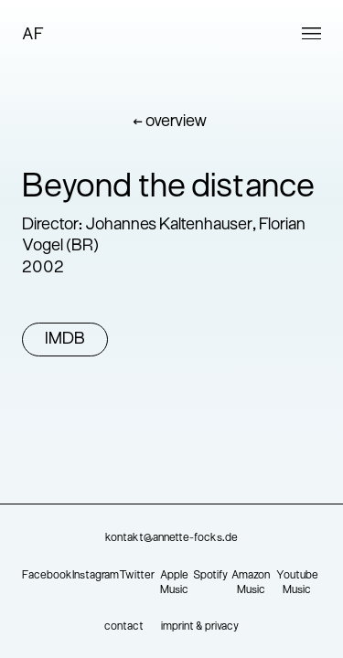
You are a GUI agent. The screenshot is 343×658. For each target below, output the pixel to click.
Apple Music (174, 583)
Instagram (95, 575)
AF (33, 35)
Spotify (210, 575)
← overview (170, 122)
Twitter (137, 575)
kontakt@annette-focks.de (171, 538)
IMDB (65, 339)
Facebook (47, 575)
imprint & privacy (200, 626)
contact (124, 626)
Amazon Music (250, 583)
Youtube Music (297, 583)
